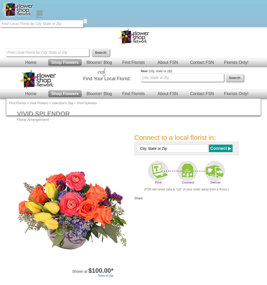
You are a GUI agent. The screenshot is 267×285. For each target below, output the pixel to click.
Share (138, 198)
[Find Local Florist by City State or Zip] (41, 23)
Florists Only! (236, 62)
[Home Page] (18, 17)
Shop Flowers (65, 62)
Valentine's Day (62, 103)
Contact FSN (202, 62)
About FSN (167, 62)
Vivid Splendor (87, 103)
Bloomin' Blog (99, 62)
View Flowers (39, 103)
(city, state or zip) (156, 71)
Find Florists (133, 62)
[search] (85, 21)
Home (31, 62)
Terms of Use (105, 275)
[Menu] (39, 17)
